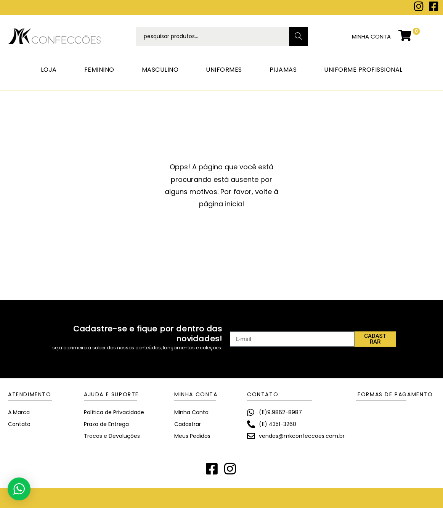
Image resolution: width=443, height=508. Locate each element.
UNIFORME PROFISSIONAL (363, 69)
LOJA (49, 69)
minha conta (371, 36)
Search (298, 36)
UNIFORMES (224, 69)
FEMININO (99, 69)
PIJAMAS (283, 69)
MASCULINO (160, 69)
